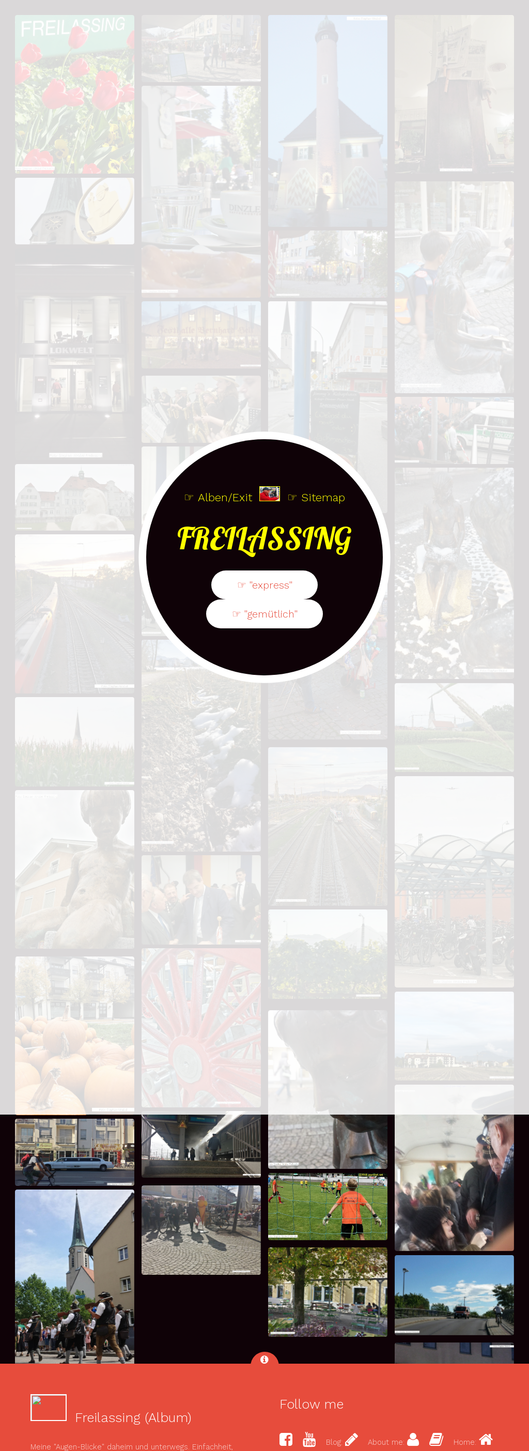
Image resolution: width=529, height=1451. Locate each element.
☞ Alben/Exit (218, 665)
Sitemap (323, 665)
